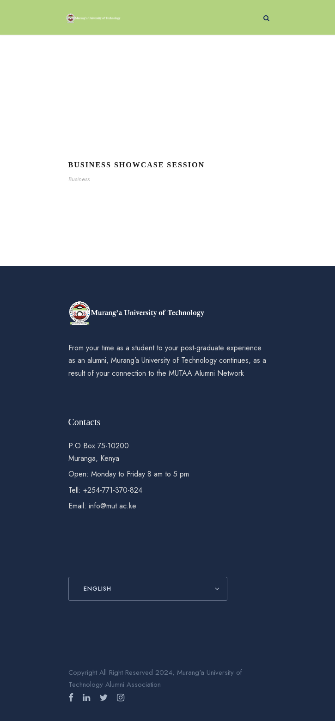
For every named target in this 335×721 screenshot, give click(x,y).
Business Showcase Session (136, 165)
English (97, 588)
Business (79, 179)
